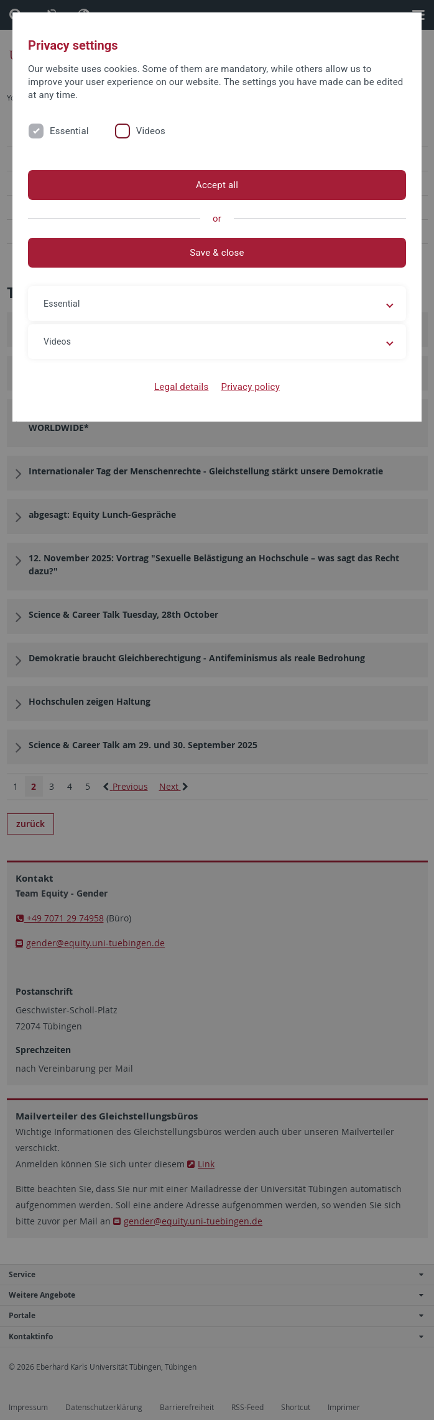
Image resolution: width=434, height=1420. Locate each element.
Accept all (217, 185)
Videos (150, 131)
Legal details (181, 386)
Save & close (217, 252)
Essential (69, 131)
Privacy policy (250, 386)
